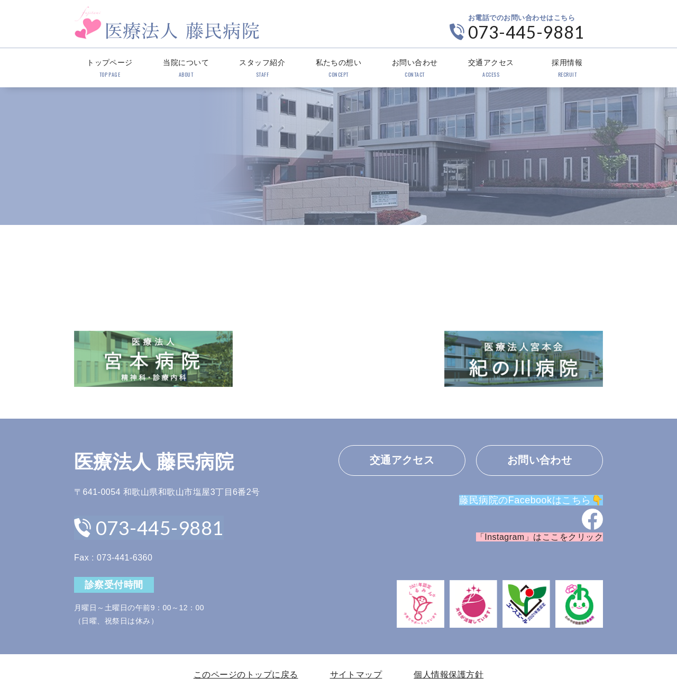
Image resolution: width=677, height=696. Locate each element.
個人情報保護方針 (448, 674)
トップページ (109, 68)
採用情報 (567, 68)
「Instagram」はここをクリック (539, 537)
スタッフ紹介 (262, 68)
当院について (186, 68)
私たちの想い (338, 68)
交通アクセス (491, 68)
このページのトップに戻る (246, 674)
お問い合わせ (415, 68)
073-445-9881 (526, 32)
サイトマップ (356, 674)
